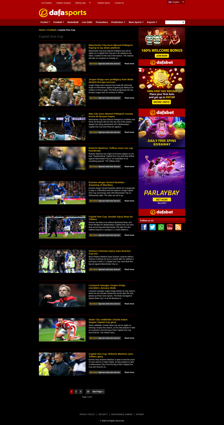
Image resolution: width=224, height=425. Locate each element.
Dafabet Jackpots (63, 3)
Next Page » (98, 392)
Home (42, 30)
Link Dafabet (46, 3)
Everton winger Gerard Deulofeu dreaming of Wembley (106, 183)
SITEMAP (140, 414)
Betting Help (80, 3)
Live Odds (87, 22)
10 (88, 392)
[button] (183, 22)
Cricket (44, 22)
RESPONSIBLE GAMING (122, 414)
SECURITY (103, 414)
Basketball (73, 22)
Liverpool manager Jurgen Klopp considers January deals (107, 286)
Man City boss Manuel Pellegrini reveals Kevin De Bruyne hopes (111, 115)
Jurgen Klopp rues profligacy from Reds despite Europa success (111, 80)
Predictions (117, 22)
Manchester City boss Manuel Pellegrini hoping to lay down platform (111, 46)
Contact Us (119, 3)
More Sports (135, 22)
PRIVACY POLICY (87, 414)
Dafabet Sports (104, 3)
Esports (151, 22)
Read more (129, 64)
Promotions (102, 22)
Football (57, 22)
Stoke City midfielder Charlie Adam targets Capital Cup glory (108, 320)
